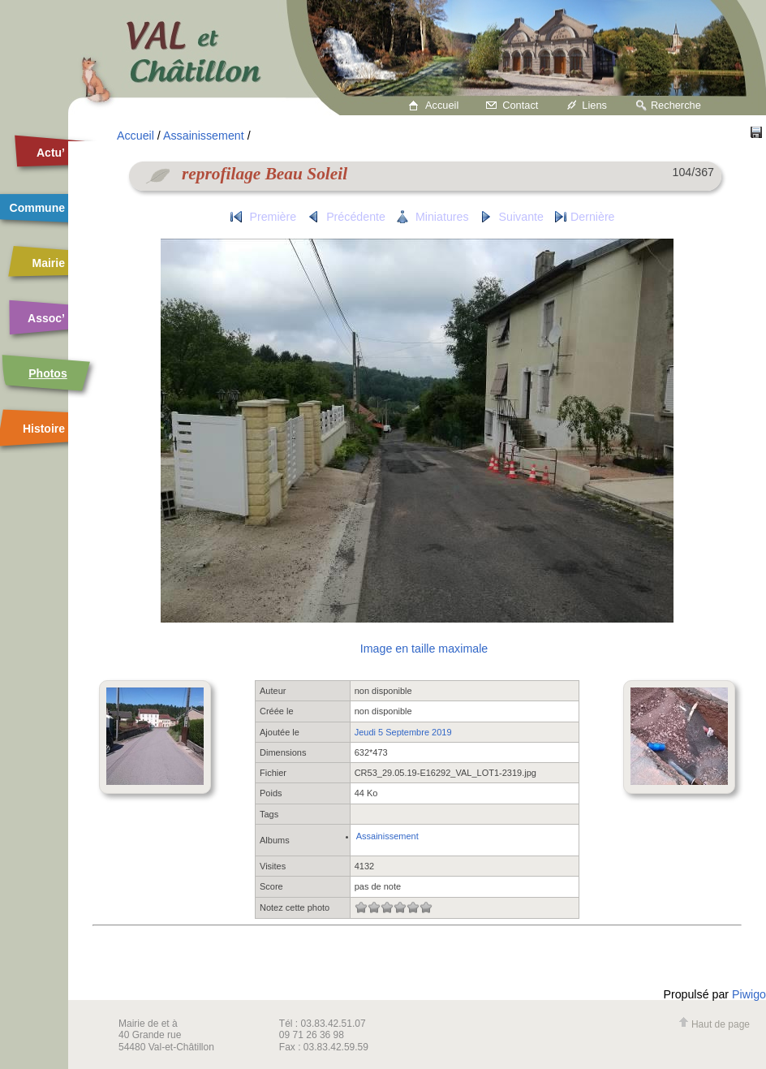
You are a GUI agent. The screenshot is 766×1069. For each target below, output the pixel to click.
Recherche (676, 105)
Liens (594, 105)
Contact (520, 105)
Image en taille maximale (424, 648)
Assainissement (203, 135)
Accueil (441, 105)
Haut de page (714, 1024)
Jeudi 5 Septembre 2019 (403, 732)
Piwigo (749, 994)
